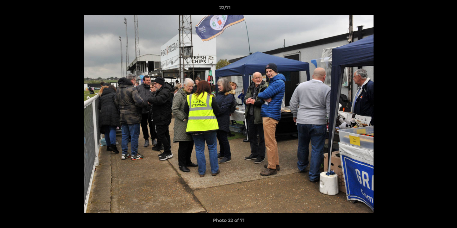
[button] (430, 9)
